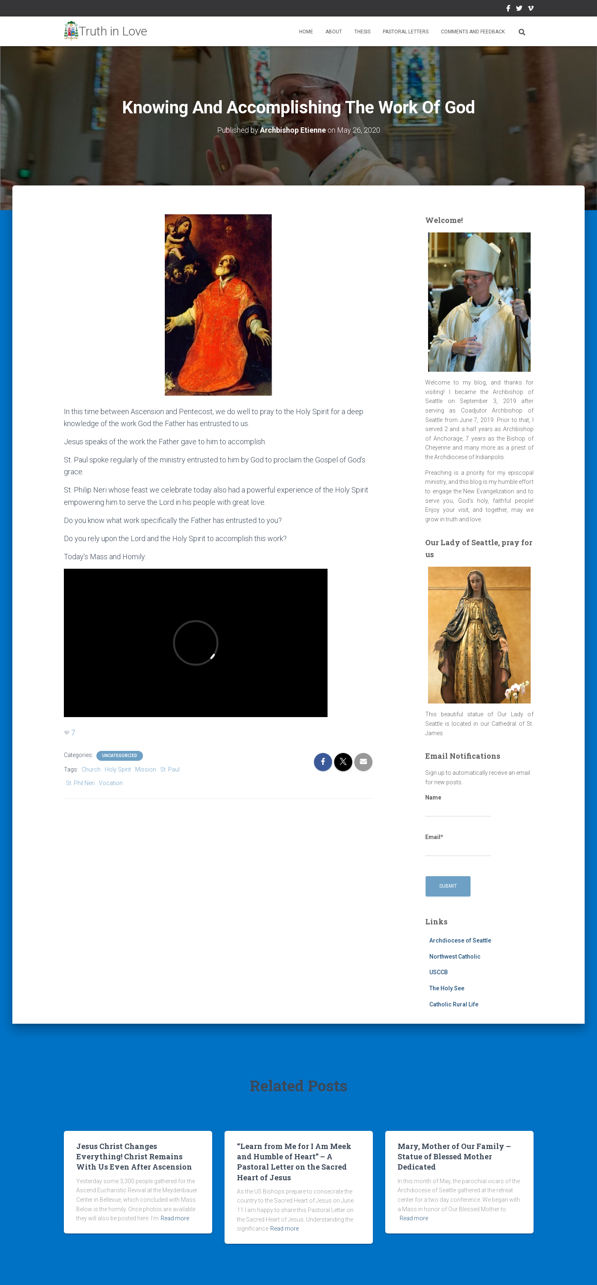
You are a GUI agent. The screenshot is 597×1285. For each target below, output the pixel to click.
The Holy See (446, 988)
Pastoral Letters (405, 32)
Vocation (111, 783)
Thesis (362, 32)
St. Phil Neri (80, 783)
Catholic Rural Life (453, 1004)
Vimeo (531, 9)
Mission (145, 769)
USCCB (438, 972)
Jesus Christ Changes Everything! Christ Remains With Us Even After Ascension (134, 1156)
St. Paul (170, 769)
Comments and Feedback (473, 32)
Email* (458, 845)
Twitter (519, 9)
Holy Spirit (118, 769)
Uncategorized (119, 755)
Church (91, 769)
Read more (175, 1218)
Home (306, 32)
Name (458, 805)
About (333, 32)
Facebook (508, 9)
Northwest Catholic (454, 956)
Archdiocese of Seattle (460, 940)
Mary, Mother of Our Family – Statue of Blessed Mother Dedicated (454, 1156)
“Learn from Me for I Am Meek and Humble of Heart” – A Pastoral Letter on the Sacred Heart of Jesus (294, 1161)
